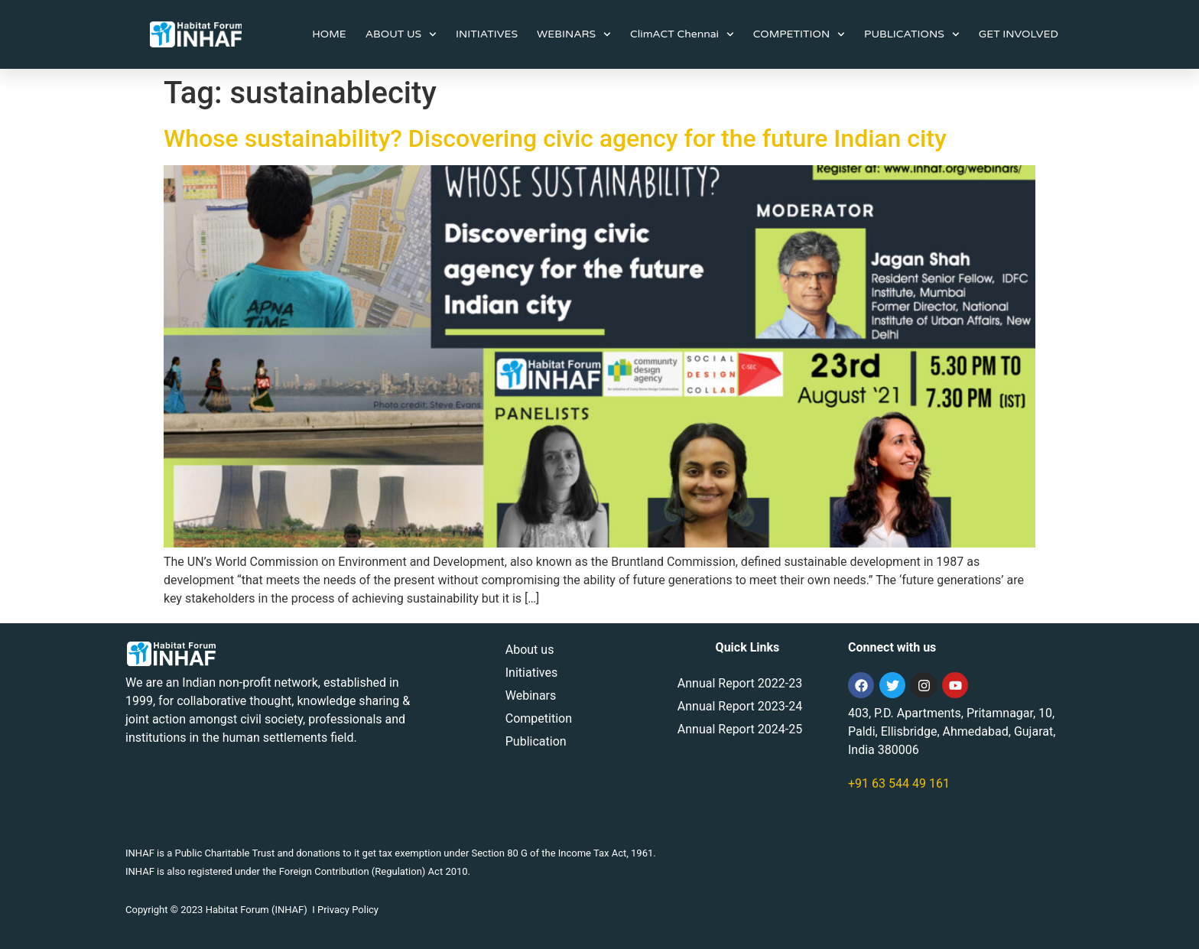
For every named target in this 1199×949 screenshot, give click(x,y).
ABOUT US (401, 34)
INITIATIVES (487, 34)
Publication (536, 741)
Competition (538, 718)
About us (529, 649)
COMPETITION (799, 34)
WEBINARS (574, 34)
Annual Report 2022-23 (739, 683)
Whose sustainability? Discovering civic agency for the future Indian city (555, 138)
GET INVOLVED (1018, 34)
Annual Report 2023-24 (739, 706)
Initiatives (531, 672)
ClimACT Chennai (682, 34)
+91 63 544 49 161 (899, 783)
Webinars (531, 695)
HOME (329, 34)
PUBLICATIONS (912, 34)
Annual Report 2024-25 (739, 729)
